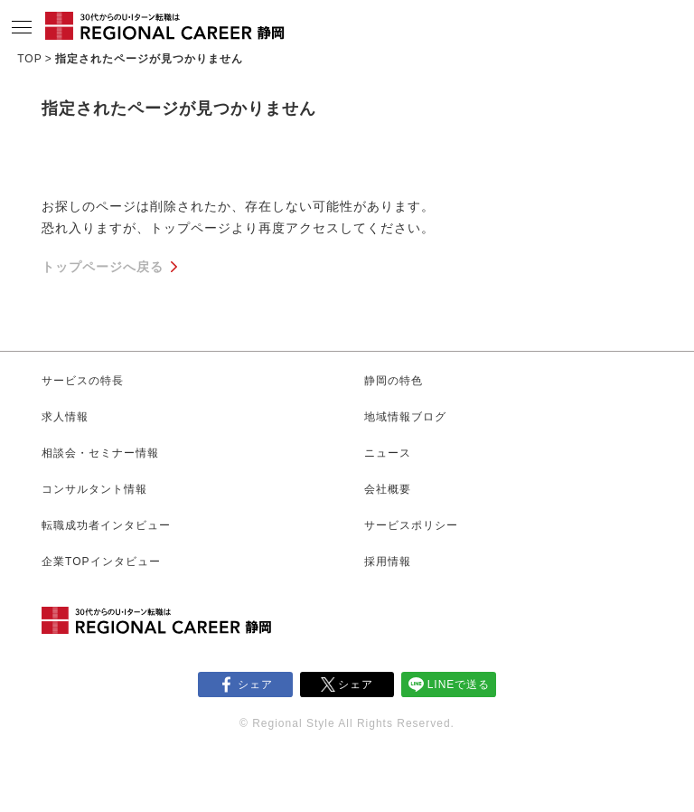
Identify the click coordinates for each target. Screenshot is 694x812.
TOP (29, 58)
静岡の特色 (393, 380)
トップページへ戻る (103, 267)
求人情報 (65, 417)
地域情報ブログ (405, 417)
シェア (255, 684)
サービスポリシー (411, 525)
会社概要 (387, 489)
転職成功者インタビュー (106, 525)
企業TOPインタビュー (101, 561)
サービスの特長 (83, 380)
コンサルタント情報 (94, 489)
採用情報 (387, 561)
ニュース (387, 453)
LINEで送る (459, 684)
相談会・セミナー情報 (100, 453)
